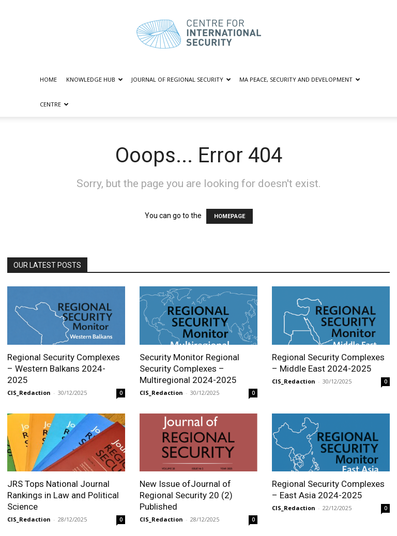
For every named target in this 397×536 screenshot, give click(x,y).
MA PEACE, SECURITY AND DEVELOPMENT (299, 79)
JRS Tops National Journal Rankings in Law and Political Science (63, 495)
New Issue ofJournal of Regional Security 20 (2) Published (186, 495)
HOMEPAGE (229, 216)
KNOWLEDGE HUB (94, 79)
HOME (48, 79)
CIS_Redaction (29, 392)
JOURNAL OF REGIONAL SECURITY (181, 79)
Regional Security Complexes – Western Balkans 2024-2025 (63, 368)
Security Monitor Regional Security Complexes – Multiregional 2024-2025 (189, 368)
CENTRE (54, 104)
